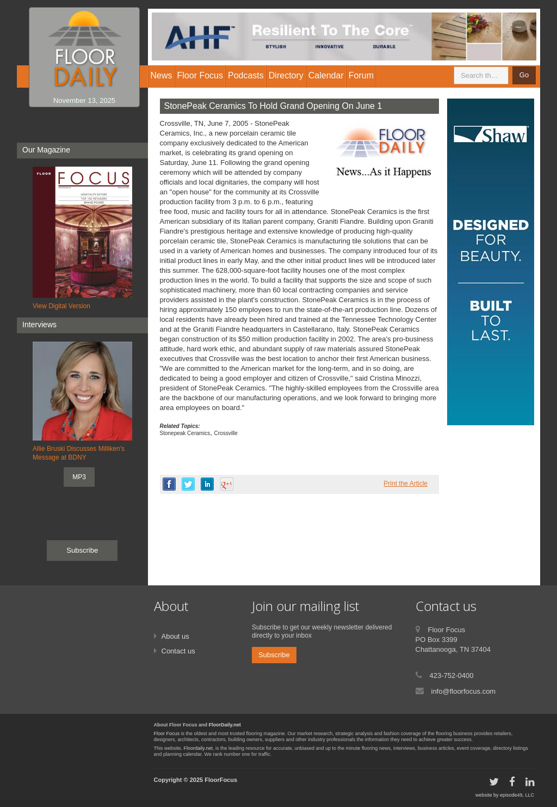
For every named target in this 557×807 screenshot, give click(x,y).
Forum (361, 75)
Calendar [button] (326, 75)
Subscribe (82, 550)
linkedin (207, 484)
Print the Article (405, 483)
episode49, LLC (517, 795)
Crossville (226, 433)
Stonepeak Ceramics (185, 433)
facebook (169, 484)
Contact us (178, 651)
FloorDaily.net (225, 724)
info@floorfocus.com (463, 691)
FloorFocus (221, 780)
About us (175, 636)
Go (524, 75)
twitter (188, 484)
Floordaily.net (198, 748)
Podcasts (246, 75)
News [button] (161, 75)
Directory (286, 75)
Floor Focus (167, 733)
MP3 (79, 477)
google (226, 484)
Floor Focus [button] (200, 75)
